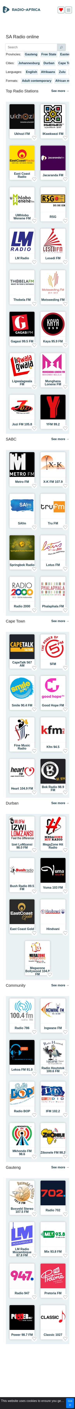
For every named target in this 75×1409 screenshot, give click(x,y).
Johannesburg (29, 63)
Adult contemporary (36, 80)
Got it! (70, 1403)
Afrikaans (48, 72)
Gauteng (31, 54)
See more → (60, 91)
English (31, 72)
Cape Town (66, 63)
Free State (48, 54)
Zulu (62, 72)
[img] (68, 10)
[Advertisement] (37, 25)
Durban (49, 63)
